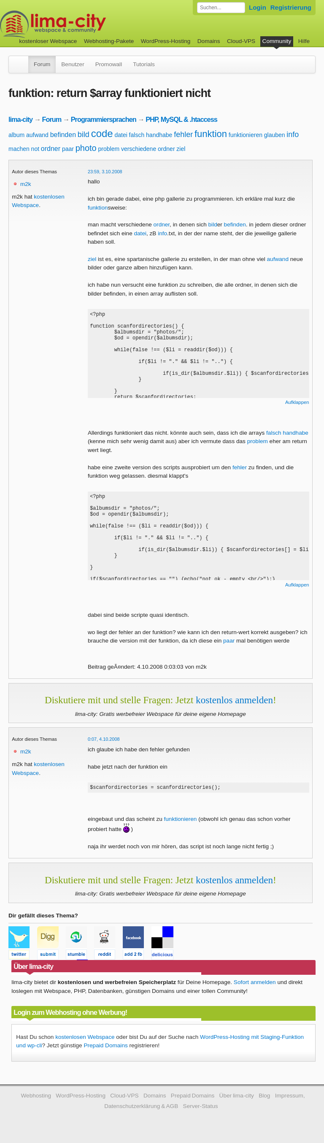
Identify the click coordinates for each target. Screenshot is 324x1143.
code (102, 133)
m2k (25, 184)
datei (120, 135)
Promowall (108, 64)
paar (68, 148)
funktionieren (245, 135)
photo (86, 148)
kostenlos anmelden (234, 699)
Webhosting (36, 1097)
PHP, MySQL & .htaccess (181, 119)
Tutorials (144, 64)
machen (19, 148)
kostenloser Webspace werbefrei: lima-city (84, 24)
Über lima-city (236, 1097)
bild (83, 134)
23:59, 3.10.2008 (105, 171)
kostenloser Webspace (48, 41)
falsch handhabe (151, 135)
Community (277, 41)
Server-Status (200, 1107)
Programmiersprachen (103, 119)
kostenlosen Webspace (84, 1038)
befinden (63, 134)
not (35, 148)
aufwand (37, 135)
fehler (183, 134)
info (292, 134)
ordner (50, 148)
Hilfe (304, 41)
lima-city (20, 119)
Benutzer (72, 64)
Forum (42, 64)
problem (109, 148)
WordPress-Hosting (166, 41)
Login (257, 7)
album (16, 135)
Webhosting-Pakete (109, 41)
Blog (264, 1097)
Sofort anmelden (255, 983)
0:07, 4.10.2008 (104, 739)
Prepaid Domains (105, 1046)
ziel (180, 148)
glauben (274, 135)
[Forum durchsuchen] (221, 7)
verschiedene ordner (148, 148)
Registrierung (290, 7)
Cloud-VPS (241, 41)
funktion (210, 134)
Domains (208, 41)
